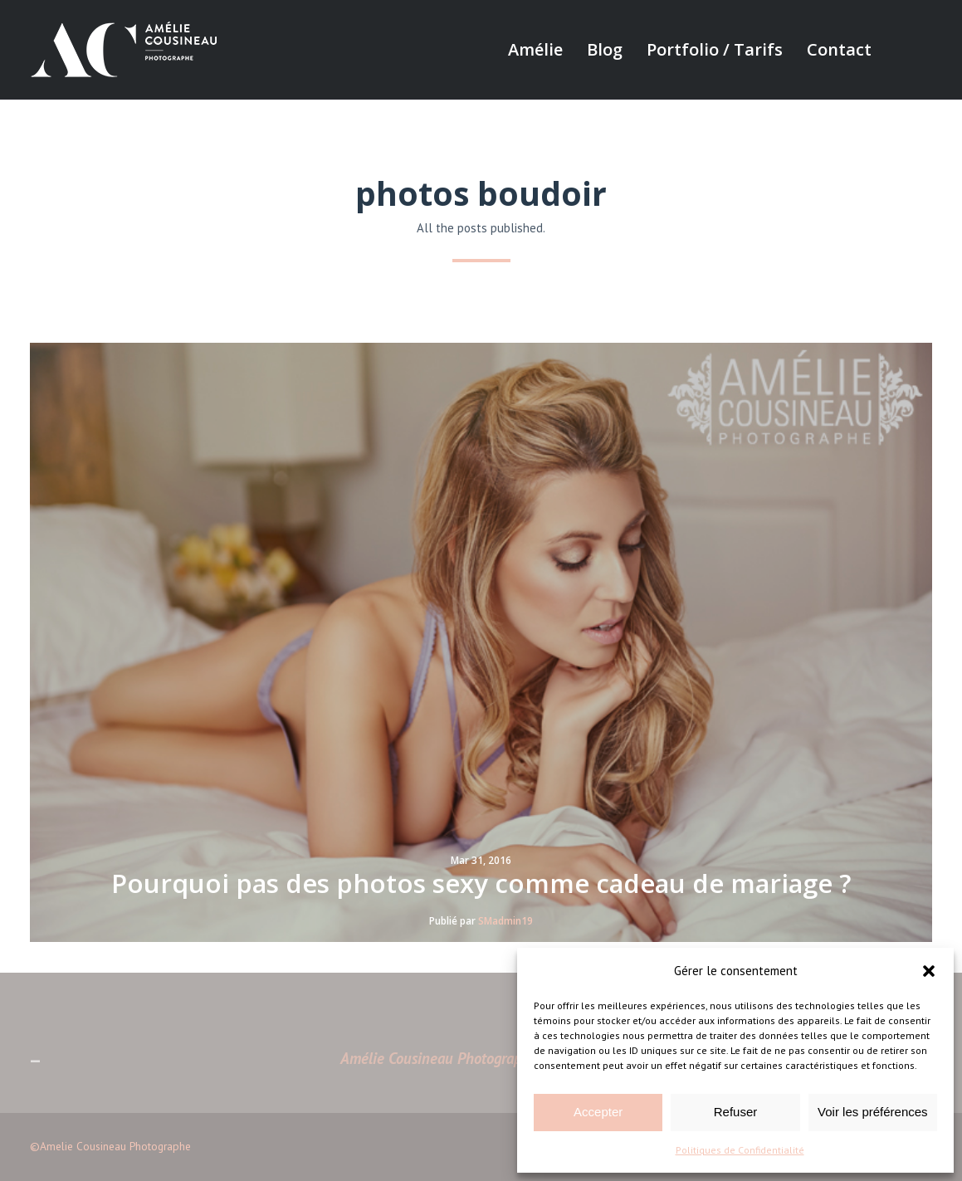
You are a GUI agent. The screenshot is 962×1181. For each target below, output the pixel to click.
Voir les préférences (873, 1112)
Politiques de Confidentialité (740, 1150)
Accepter (598, 1112)
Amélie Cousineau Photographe (438, 1058)
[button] (928, 971)
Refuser (736, 1112)
